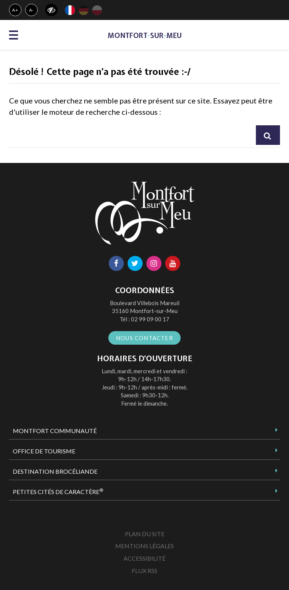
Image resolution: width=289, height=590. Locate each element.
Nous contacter (144, 338)
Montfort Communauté (55, 430)
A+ (15, 10)
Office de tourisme (44, 451)
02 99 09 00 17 (150, 319)
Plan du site (144, 533)
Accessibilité (144, 558)
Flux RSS (144, 570)
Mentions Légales (144, 545)
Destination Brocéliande (55, 471)
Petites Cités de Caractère (58, 491)
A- (31, 10)
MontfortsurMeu (145, 35)
